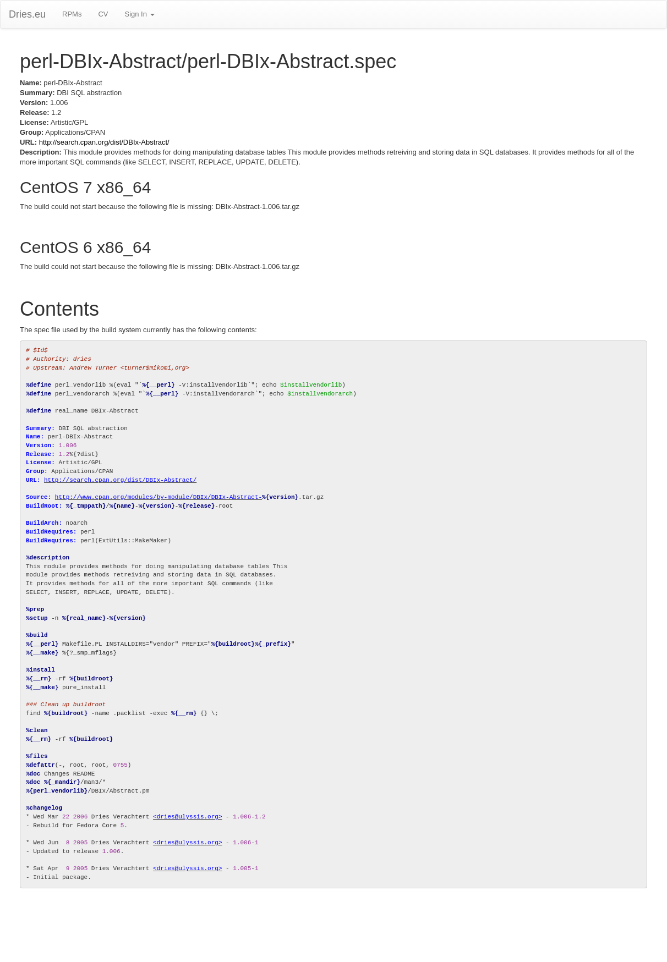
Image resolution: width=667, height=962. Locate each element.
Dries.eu (27, 14)
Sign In (139, 14)
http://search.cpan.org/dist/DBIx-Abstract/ (104, 142)
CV (103, 14)
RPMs (71, 14)
